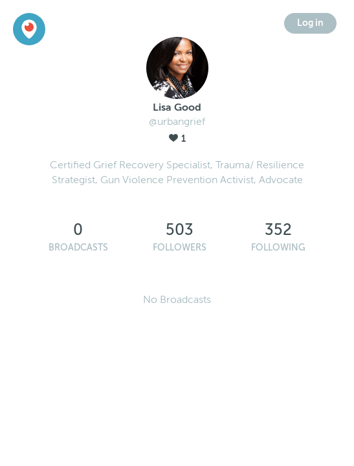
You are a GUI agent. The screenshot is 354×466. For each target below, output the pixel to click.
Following (278, 247)
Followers (179, 247)
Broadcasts (78, 247)
